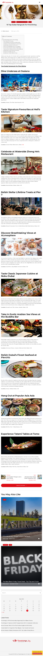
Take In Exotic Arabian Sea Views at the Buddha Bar (13, 49)
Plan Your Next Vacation (37, 653)
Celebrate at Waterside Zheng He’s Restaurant (12, 43)
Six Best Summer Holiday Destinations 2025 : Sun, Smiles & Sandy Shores (17, 630)
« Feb (3, 612)
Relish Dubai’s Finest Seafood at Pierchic (11, 50)
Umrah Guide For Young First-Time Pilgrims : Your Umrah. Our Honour (17, 628)
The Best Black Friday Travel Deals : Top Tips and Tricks (21, 581)
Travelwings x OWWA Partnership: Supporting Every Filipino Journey (17, 620)
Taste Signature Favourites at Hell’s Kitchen (12, 42)
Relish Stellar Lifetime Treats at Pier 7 (11, 45)
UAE (23, 144)
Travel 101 (5, 544)
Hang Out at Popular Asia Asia (9, 51)
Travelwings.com (22, 654)
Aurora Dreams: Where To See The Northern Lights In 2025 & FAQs (16, 625)
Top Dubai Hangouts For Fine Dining (10, 39)
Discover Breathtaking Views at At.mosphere (12, 46)
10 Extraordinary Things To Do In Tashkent (16, 536)
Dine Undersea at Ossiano (8, 41)
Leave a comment (20, 485)
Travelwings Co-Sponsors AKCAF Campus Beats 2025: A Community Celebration (19, 623)
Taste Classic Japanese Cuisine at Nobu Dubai (12, 47)
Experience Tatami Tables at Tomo (10, 53)
